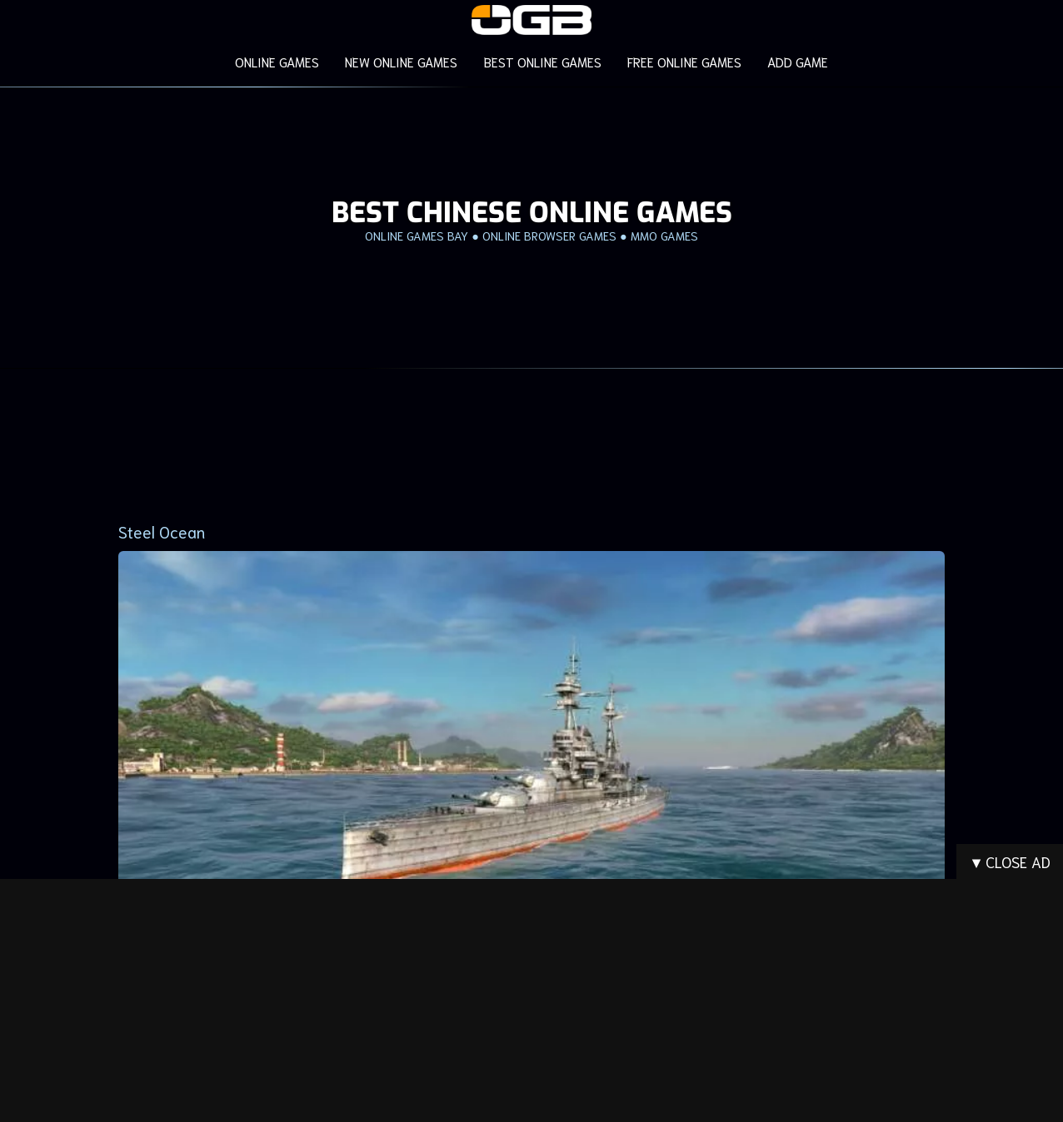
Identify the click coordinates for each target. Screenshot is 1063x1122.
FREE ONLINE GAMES (683, 61)
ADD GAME (796, 61)
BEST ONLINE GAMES (542, 61)
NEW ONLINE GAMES (402, 61)
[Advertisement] (531, 435)
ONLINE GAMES (279, 61)
